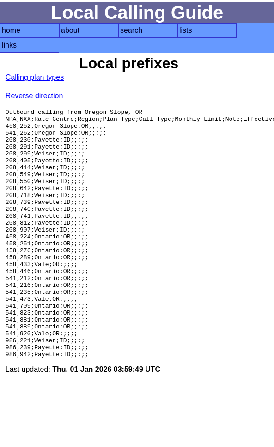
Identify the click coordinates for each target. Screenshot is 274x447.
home (11, 30)
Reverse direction (34, 96)
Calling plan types (35, 77)
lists (185, 30)
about (70, 30)
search (131, 30)
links (9, 45)
